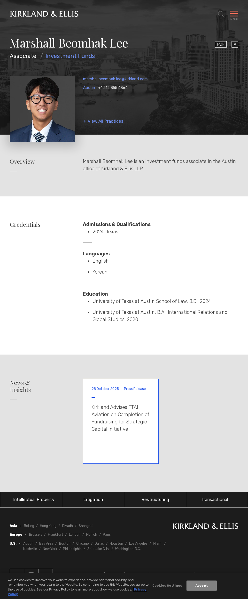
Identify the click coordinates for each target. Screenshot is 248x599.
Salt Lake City (98, 549)
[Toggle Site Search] (221, 14)
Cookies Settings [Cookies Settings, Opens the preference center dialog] (167, 586)
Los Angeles (138, 544)
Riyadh (67, 526)
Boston (64, 544)
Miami (157, 544)
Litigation (93, 499)
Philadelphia (72, 549)
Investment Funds (70, 56)
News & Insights (20, 386)
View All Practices (105, 121)
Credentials (25, 224)
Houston (116, 544)
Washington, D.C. (128, 549)
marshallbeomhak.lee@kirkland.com (115, 79)
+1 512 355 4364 (113, 87)
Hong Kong (48, 526)
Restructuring (155, 499)
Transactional (214, 499)
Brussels (35, 535)
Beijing (29, 526)
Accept (201, 586)
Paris (107, 535)
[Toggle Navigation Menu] (234, 14)
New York (50, 549)
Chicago (82, 544)
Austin (89, 87)
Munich (91, 535)
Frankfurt (55, 535)
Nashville (30, 549)
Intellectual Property (33, 499)
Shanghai (86, 526)
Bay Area (46, 544)
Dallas (99, 544)
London (74, 535)
